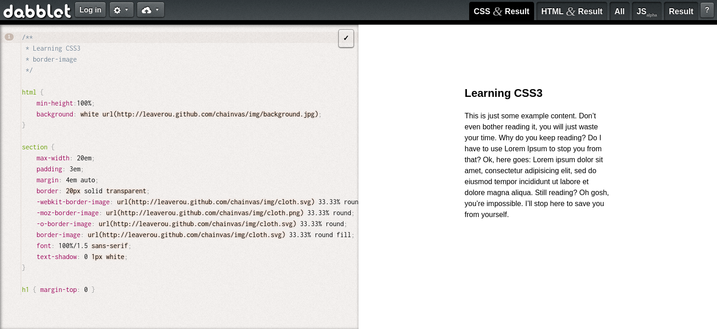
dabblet (38, 13)
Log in (91, 10)
